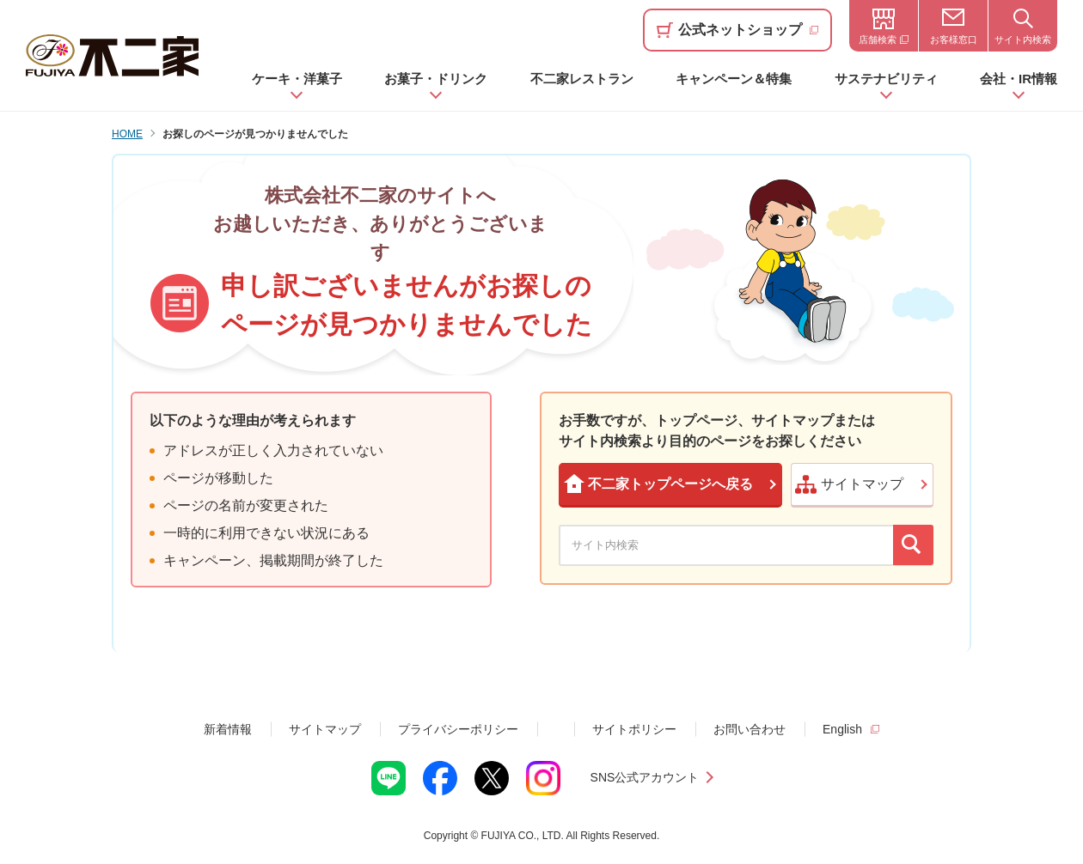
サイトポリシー (634, 729)
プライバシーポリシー (458, 729)
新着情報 (228, 729)
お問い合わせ (749, 729)
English (842, 729)
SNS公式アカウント (645, 777)
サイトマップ (325, 729)
